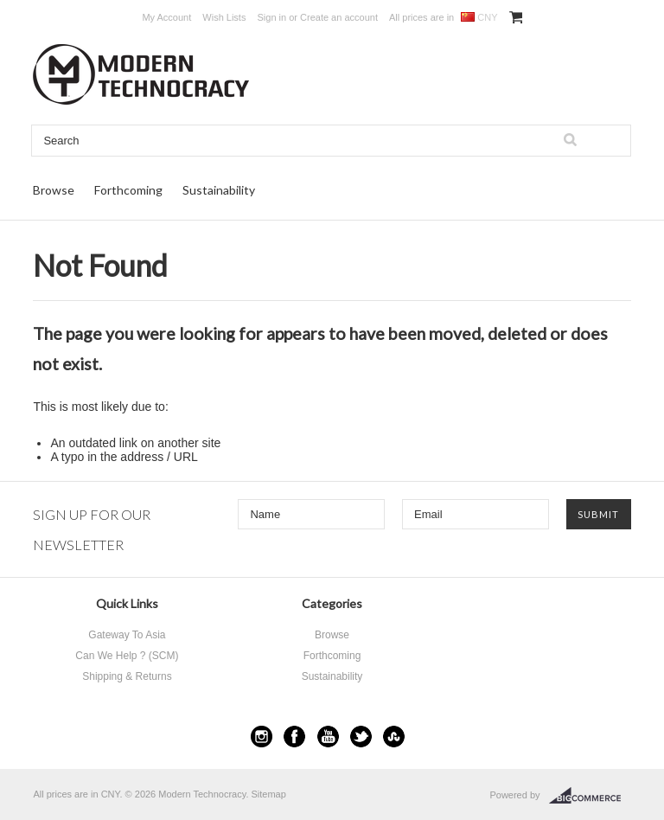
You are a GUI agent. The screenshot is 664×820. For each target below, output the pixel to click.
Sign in (272, 17)
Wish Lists (224, 17)
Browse (53, 190)
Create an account (339, 17)
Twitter (361, 736)
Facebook (294, 736)
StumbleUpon (394, 736)
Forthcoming (128, 190)
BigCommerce (590, 795)
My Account (166, 17)
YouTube (328, 736)
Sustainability (218, 190)
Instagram (261, 736)
